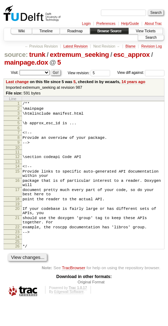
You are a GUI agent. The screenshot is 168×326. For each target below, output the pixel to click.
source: (16, 54)
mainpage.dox (26, 62)
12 (17, 164)
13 (17, 170)
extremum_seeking (79, 54)
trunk (37, 54)
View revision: (79, 73)
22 (17, 248)
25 (17, 265)
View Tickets (146, 31)
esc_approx (131, 54)
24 (17, 260)
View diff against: (140, 73)
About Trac (153, 24)
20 (17, 225)
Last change (17, 82)
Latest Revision (75, 46)
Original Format (91, 306)
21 (17, 237)
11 (17, 159)
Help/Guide (130, 24)
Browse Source (109, 31)
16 (17, 192)
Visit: (15, 72)
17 (17, 203)
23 (17, 254)
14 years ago (133, 82)
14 (17, 175)
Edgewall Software (68, 316)
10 (17, 155)
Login (86, 24)
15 (17, 181)
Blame (130, 46)
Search (151, 37)
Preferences (105, 24)
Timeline (46, 31)
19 (17, 221)
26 (17, 269)
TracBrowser (73, 292)
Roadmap (74, 31)
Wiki (21, 31)
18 (17, 215)
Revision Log (151, 46)
